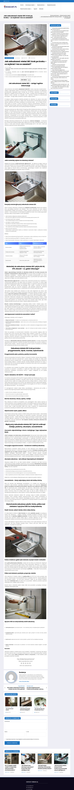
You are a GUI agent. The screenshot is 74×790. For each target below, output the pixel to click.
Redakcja (18, 58)
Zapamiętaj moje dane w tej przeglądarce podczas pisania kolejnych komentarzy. (22, 739)
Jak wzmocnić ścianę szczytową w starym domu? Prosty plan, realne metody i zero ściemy (60, 78)
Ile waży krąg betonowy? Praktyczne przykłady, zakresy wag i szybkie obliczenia (35, 688)
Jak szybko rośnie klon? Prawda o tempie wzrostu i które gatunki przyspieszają (16, 688)
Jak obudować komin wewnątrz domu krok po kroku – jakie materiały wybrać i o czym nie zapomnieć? (59, 74)
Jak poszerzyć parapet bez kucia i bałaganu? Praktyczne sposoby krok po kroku (25, 709)
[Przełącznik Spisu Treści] (28, 80)
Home (21, 5)
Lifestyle (41, 9)
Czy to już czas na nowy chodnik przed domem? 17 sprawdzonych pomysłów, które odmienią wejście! (59, 44)
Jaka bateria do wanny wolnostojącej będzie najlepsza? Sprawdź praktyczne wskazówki (59, 62)
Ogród (35, 9)
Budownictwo (41, 5)
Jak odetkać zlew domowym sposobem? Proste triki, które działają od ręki (27, 768)
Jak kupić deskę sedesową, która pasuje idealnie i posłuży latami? (44, 767)
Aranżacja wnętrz (30, 5)
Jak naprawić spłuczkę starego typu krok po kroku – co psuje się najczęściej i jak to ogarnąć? (39, 709)
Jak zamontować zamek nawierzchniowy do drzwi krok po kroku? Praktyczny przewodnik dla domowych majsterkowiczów (11, 709)
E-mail (36, 733)
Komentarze (26, 725)
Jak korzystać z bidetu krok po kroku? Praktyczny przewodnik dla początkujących (60, 768)
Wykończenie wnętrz (26, 9)
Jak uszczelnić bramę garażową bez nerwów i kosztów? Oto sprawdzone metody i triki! (60, 40)
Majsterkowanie (51, 5)
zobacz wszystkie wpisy (24, 681)
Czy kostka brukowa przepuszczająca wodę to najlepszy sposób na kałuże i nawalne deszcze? (60, 81)
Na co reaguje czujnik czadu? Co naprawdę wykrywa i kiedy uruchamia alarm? (10, 768)
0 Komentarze (32, 58)
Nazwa (15, 733)
